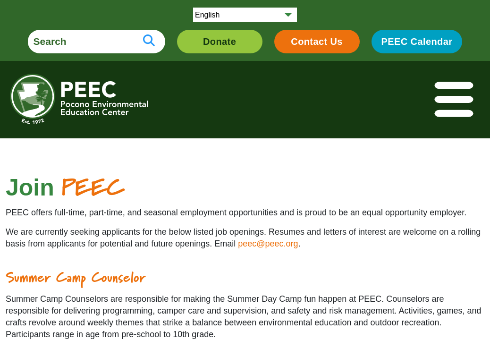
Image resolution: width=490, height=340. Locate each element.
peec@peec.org (268, 243)
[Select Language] (245, 15)
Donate (219, 41)
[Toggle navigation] (454, 100)
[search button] (149, 41)
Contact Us (317, 41)
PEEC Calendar (417, 41)
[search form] (80, 41)
